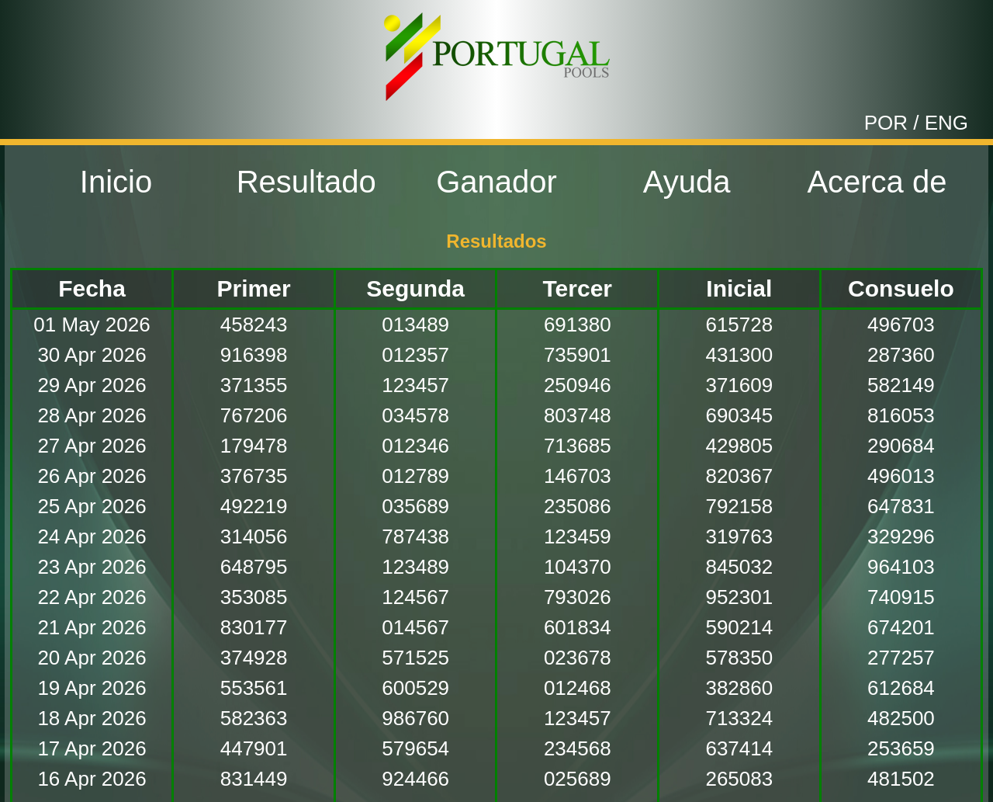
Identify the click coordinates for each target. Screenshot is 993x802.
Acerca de (876, 182)
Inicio (116, 182)
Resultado (306, 182)
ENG (946, 122)
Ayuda (687, 182)
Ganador (496, 182)
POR (886, 122)
